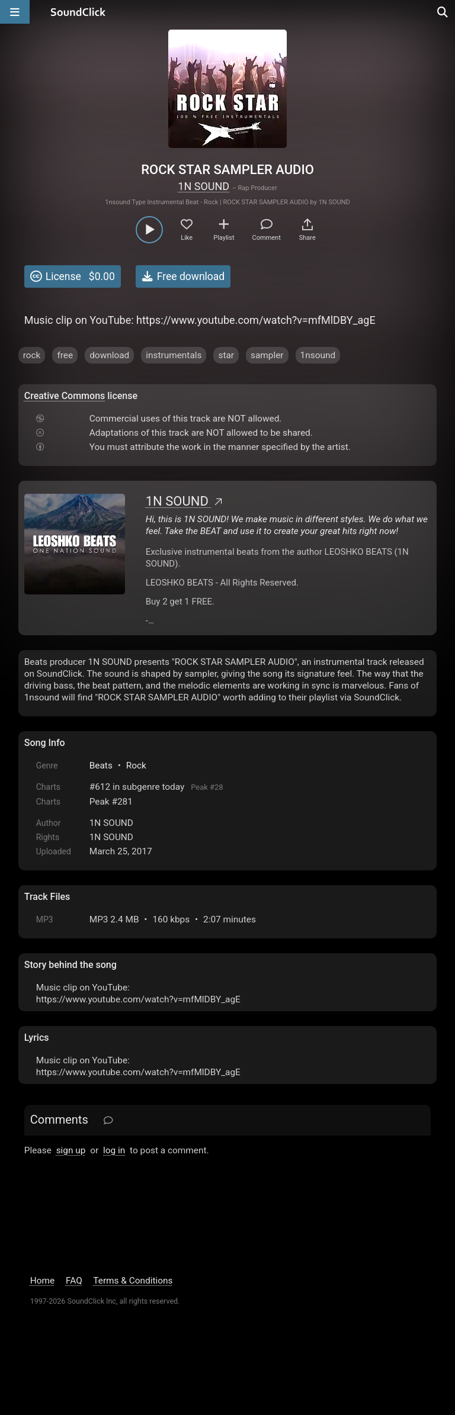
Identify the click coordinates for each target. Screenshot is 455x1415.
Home (42, 1280)
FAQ (74, 1280)
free (65, 355)
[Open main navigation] (15, 12)
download (109, 355)
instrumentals (173, 355)
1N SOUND (203, 186)
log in (114, 1150)
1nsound (318, 355)
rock (32, 355)
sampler (267, 355)
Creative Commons (64, 395)
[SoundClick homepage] (78, 12)
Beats (101, 765)
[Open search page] (443, 12)
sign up (71, 1150)
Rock (136, 765)
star (226, 355)
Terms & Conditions (132, 1280)
